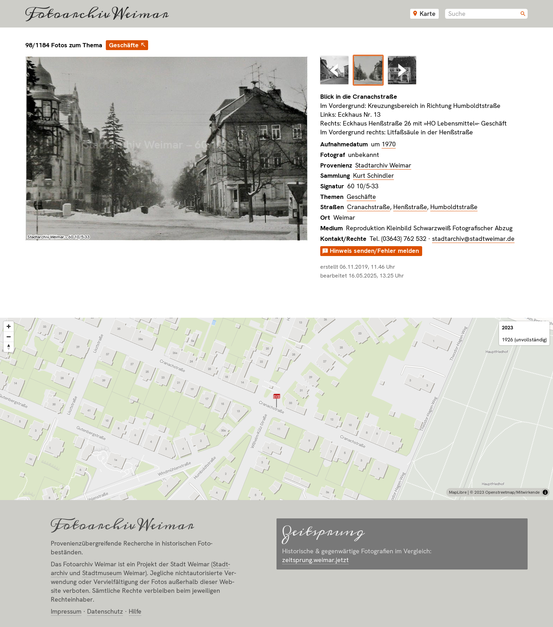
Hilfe (135, 611)
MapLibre (458, 492)
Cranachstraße (368, 207)
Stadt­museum (102, 573)
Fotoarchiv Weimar (97, 13)
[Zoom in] (9, 326)
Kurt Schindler (373, 175)
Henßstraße (410, 207)
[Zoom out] (9, 336)
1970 (389, 144)
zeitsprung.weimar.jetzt (315, 560)
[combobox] (486, 14)
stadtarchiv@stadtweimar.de (473, 239)
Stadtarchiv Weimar (383, 165)
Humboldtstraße (454, 207)
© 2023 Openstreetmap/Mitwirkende (505, 492)
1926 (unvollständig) (524, 339)
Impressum (66, 611)
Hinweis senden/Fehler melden (374, 250)
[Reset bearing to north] (9, 347)
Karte (428, 14)
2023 (507, 327)
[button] (276, 400)
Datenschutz (105, 611)
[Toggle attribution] (545, 492)
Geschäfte (124, 45)
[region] (276, 409)
